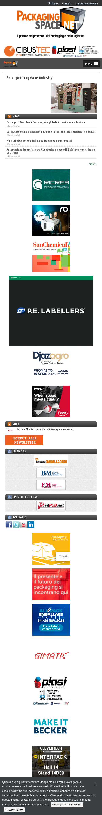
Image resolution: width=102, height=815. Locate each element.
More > (93, 164)
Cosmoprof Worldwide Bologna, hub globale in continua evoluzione (46, 122)
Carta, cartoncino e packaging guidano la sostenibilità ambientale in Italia (51, 131)
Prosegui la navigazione (66, 804)
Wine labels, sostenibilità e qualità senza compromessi (39, 140)
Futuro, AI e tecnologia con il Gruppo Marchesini (39, 429)
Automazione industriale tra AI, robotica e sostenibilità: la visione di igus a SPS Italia (51, 151)
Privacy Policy (14, 809)
